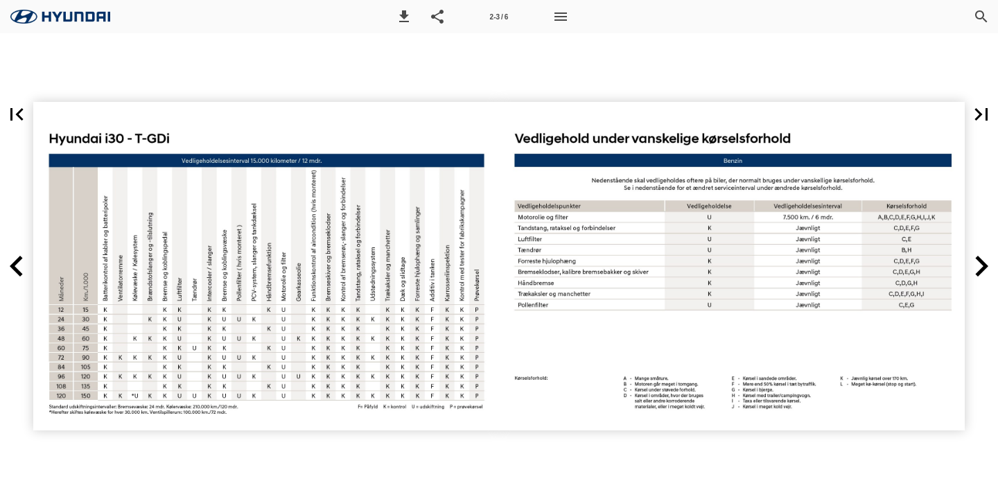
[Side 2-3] (499, 16)
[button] (404, 16)
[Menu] (560, 16)
